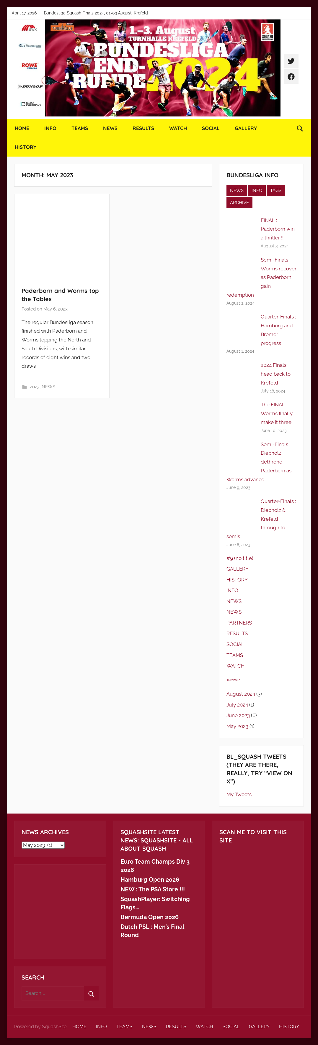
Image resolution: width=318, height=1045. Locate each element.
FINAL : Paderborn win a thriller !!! (278, 229)
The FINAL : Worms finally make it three (277, 413)
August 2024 (240, 694)
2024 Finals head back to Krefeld (276, 374)
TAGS (275, 190)
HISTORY (25, 147)
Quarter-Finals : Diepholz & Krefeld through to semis (261, 518)
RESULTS (143, 128)
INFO (50, 128)
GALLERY (246, 128)
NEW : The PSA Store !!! (152, 889)
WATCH (178, 128)
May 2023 (237, 726)
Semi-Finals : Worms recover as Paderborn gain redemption (261, 277)
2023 (35, 387)
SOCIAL (211, 128)
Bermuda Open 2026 (149, 917)
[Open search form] (300, 128)
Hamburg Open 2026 (149, 879)
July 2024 (237, 705)
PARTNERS (239, 623)
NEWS (110, 128)
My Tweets (239, 794)
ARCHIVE (239, 202)
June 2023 (238, 715)
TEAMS (79, 128)
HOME (22, 128)
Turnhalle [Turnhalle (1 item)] (233, 680)
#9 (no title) (239, 558)
